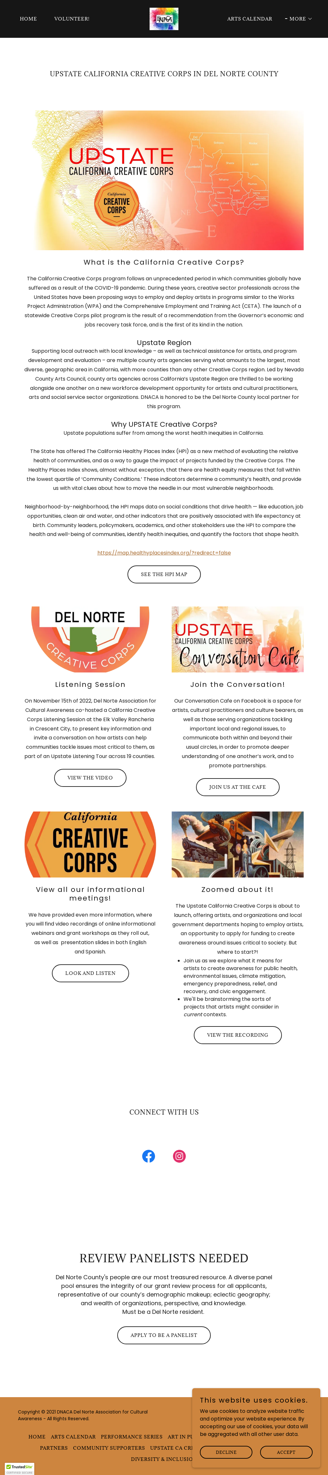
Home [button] (37, 1437)
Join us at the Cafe (237, 787)
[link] (164, 18)
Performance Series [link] (132, 1437)
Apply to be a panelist (164, 1335)
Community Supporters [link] (109, 1448)
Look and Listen (90, 973)
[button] (299, 19)
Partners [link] (54, 1448)
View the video (90, 778)
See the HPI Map (164, 574)
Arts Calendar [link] (249, 19)
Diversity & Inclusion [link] (164, 1459)
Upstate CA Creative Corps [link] (190, 1448)
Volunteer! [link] (72, 19)
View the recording (237, 1035)
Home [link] (28, 19)
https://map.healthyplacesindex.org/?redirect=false (164, 552)
